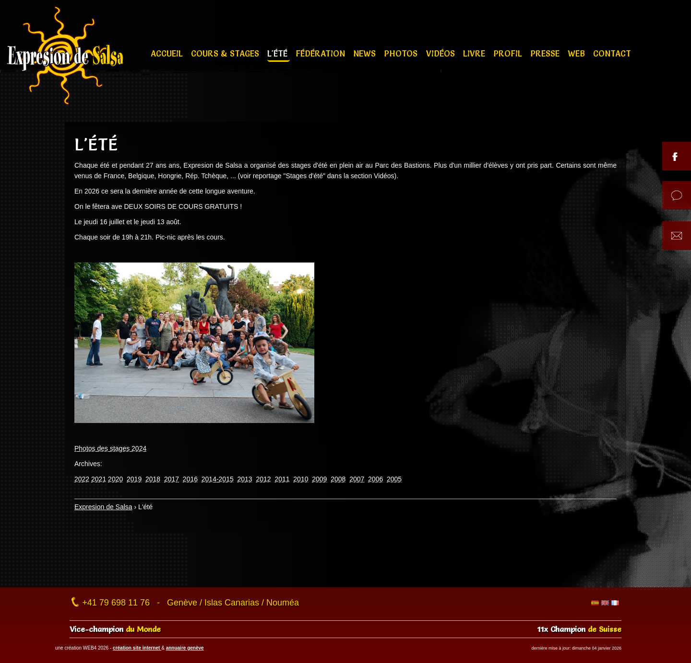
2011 (281, 479)
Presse (546, 53)
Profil (508, 53)
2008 (338, 479)
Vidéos (441, 53)
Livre (475, 53)
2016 (190, 479)
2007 (356, 479)
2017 (171, 479)
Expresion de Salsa (103, 507)
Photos (402, 53)
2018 (152, 479)
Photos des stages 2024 (110, 448)
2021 (98, 479)
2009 (319, 479)
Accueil (168, 53)
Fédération (321, 53)
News (365, 53)
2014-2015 (218, 479)
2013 (245, 479)
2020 (115, 479)
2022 (81, 479)
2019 (134, 479)
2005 (394, 479)
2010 (300, 479)
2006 (375, 479)
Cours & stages (226, 53)
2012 (263, 479)
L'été (278, 53)
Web (577, 53)
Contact (612, 53)
